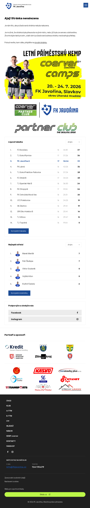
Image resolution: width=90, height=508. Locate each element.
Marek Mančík (28, 253)
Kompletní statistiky (19, 293)
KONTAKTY (11, 441)
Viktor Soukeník (28, 268)
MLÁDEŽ (9, 426)
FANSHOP (10, 446)
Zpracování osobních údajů (15, 478)
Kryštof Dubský (28, 284)
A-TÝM (9, 411)
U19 (7, 421)
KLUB (8, 406)
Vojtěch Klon (27, 276)
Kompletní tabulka (18, 231)
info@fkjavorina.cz (16, 467)
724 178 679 (38, 467)
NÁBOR (9, 431)
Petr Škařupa (27, 261)
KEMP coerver (12, 436)
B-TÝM (9, 416)
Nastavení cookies (12, 481)
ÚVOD (8, 401)
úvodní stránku (41, 42)
